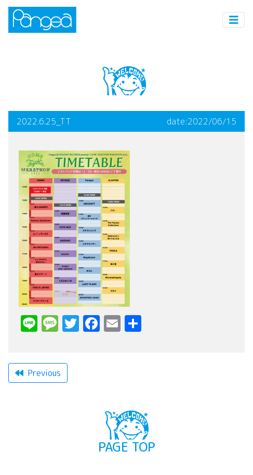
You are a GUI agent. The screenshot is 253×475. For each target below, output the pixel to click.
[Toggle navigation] (233, 20)
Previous (38, 373)
